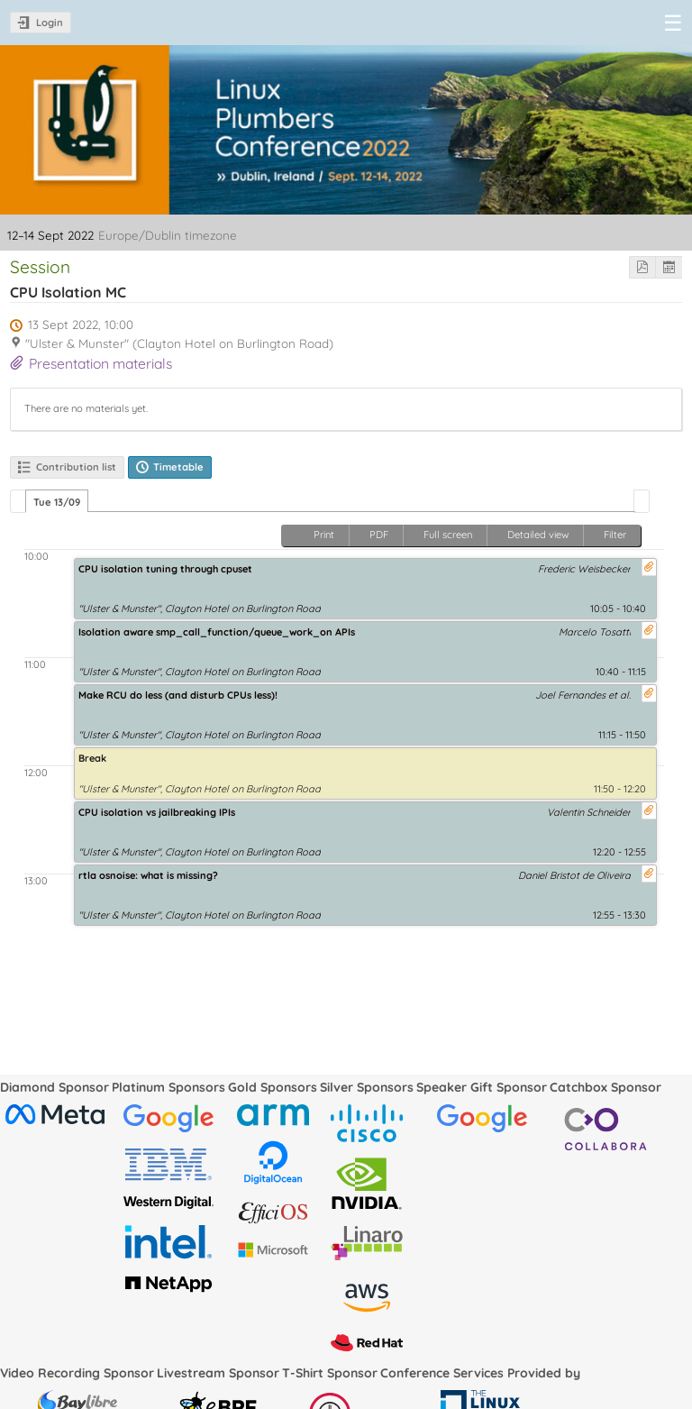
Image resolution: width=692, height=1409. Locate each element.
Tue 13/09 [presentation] (56, 502)
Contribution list (76, 467)
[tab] (56, 501)
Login (49, 22)
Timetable (178, 467)
